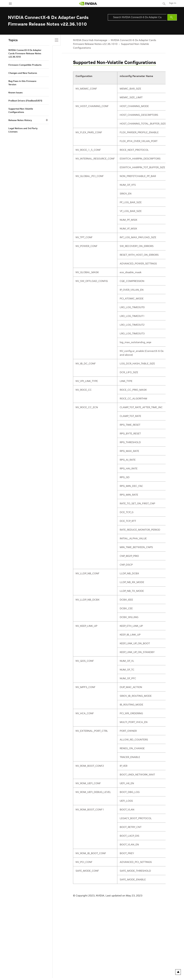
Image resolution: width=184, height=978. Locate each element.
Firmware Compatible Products (24, 64)
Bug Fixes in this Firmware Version (22, 83)
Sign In (172, 3)
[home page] (88, 3)
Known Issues (15, 92)
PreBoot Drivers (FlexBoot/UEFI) (25, 100)
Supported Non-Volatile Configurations (114, 62)
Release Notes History (20, 120)
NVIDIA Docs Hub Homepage (90, 40)
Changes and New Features (22, 73)
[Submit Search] (172, 17)
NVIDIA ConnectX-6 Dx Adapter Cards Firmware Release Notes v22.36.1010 (24, 53)
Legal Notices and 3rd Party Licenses (22, 130)
